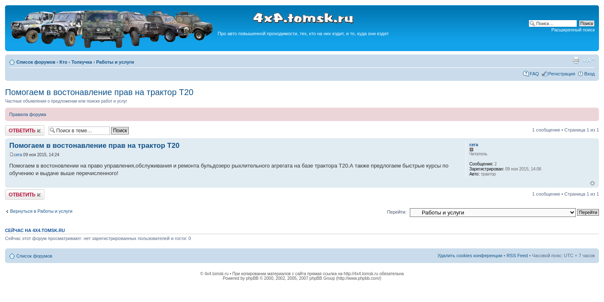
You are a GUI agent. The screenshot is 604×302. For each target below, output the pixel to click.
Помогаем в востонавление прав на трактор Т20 (99, 92)
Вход (589, 73)
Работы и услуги (115, 62)
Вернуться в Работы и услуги (41, 211)
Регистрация (561, 73)
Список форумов (35, 62)
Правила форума (27, 114)
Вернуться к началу (592, 183)
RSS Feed (517, 255)
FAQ (534, 73)
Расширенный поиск (573, 29)
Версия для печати (576, 60)
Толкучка (81, 62)
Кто (64, 62)
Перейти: (397, 211)
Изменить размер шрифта (589, 60)
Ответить (24, 130)
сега (18, 154)
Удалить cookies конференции (469, 255)
